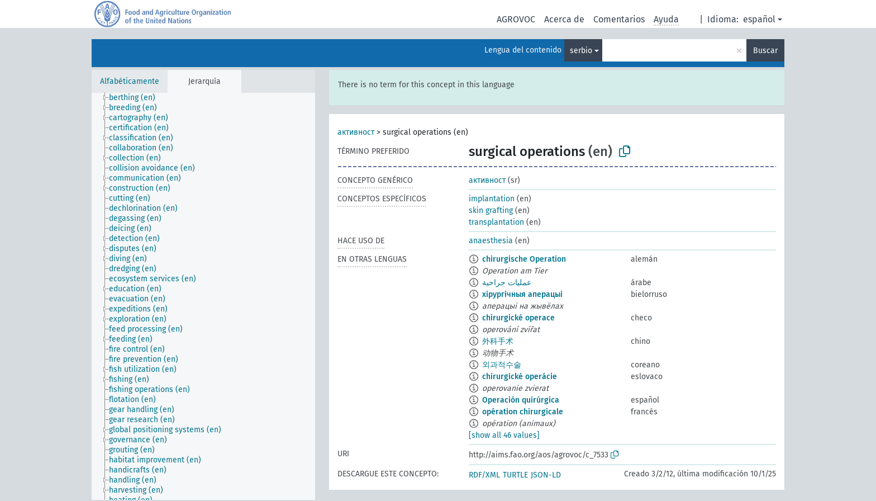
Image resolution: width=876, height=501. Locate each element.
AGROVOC (516, 19)
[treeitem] (136, 98)
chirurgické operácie (519, 376)
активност (355, 132)
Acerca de (564, 19)
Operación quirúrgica (520, 400)
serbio (581, 50)
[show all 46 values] (504, 435)
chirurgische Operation (524, 259)
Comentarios (619, 19)
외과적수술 (501, 365)
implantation (492, 199)
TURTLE (515, 475)
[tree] (203, 296)
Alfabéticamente (129, 81)
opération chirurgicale (522, 412)
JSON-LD (546, 475)
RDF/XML (484, 475)
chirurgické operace (518, 318)
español (759, 19)
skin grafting (491, 210)
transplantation (496, 222)
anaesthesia (491, 240)
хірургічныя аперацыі (522, 294)
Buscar (765, 50)
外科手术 (497, 341)
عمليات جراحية (506, 282)
